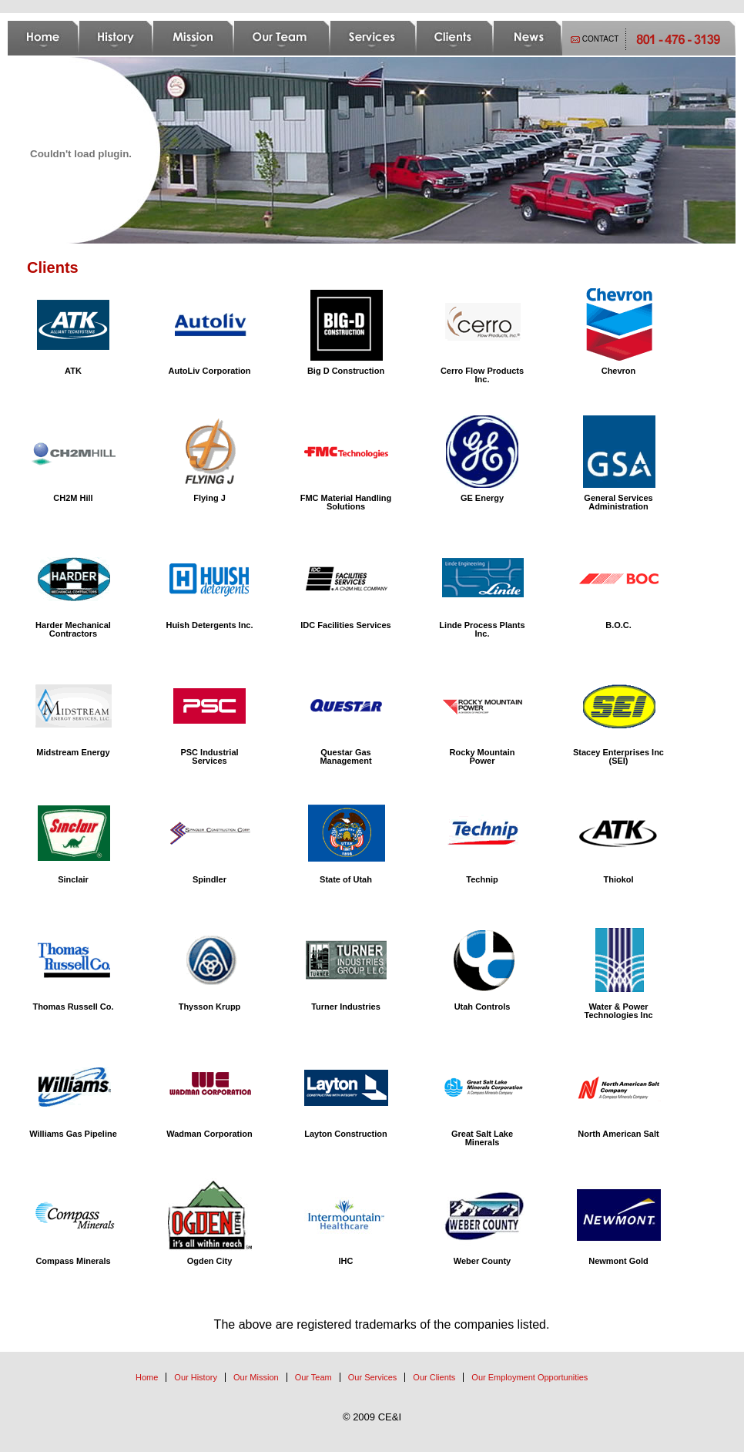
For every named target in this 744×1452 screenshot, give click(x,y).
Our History (195, 1377)
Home (147, 1377)
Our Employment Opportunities (529, 1377)
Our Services (372, 1377)
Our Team (313, 1377)
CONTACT (600, 39)
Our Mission (256, 1377)
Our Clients (434, 1377)
